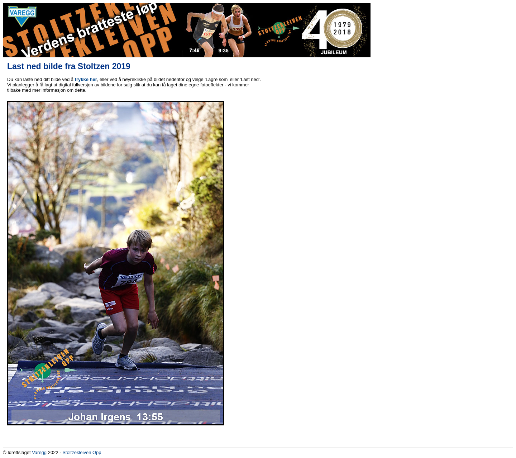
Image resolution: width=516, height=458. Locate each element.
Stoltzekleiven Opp (81, 452)
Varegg (39, 452)
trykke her (86, 79)
